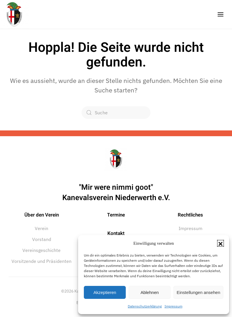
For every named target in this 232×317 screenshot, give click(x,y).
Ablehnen (149, 292)
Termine (116, 215)
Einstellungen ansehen (198, 292)
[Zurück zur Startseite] (14, 14)
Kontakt (116, 233)
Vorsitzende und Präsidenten (41, 261)
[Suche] (116, 112)
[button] (220, 243)
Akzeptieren (104, 292)
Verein (41, 228)
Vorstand (41, 239)
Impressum (173, 306)
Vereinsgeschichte (41, 250)
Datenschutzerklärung (145, 306)
